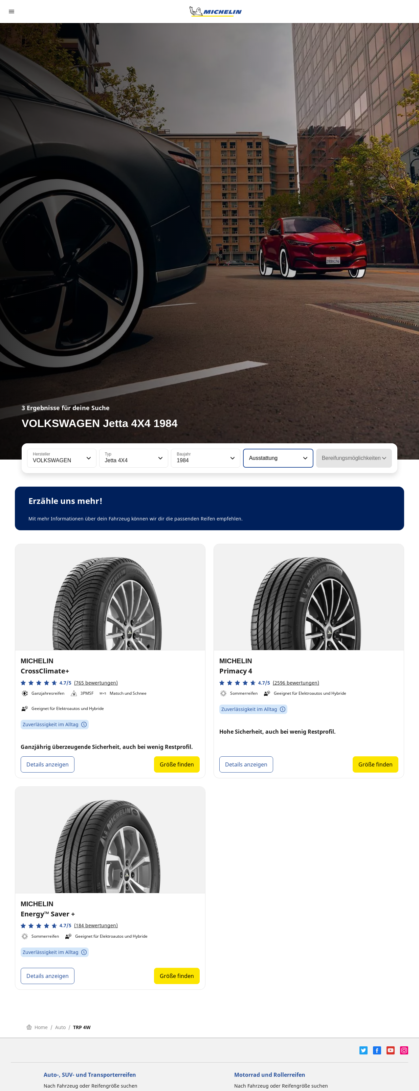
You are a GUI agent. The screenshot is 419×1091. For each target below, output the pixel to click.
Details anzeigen (47, 764)
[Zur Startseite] (216, 11)
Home (37, 1027)
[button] (88, 458)
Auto (60, 1027)
